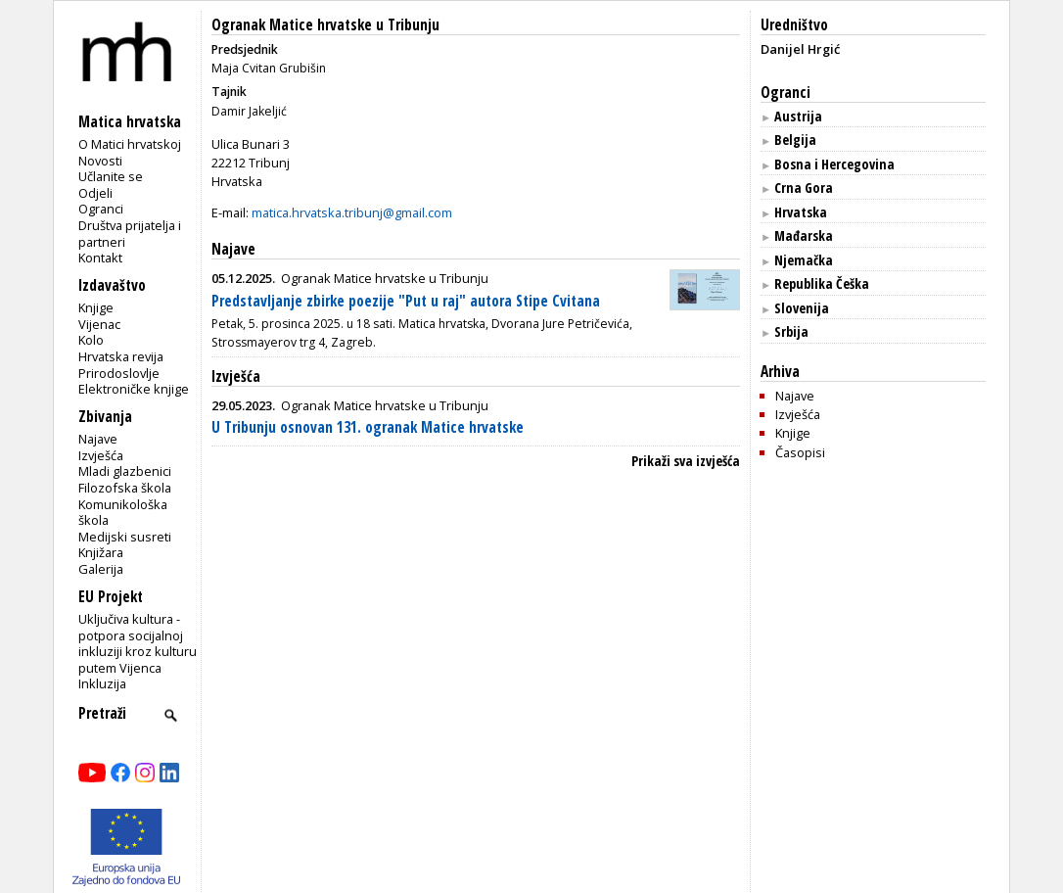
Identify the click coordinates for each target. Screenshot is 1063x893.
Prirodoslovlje (119, 373)
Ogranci (100, 208)
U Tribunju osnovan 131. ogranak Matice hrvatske (367, 427)
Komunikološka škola (122, 512)
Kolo (91, 340)
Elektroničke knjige (133, 389)
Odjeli (95, 193)
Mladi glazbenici (124, 471)
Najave (97, 438)
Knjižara (100, 552)
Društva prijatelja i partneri (129, 233)
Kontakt (100, 257)
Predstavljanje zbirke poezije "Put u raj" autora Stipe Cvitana (405, 301)
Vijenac (99, 324)
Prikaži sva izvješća (685, 460)
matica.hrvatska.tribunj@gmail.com (352, 212)
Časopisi (800, 452)
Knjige (96, 307)
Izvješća (100, 455)
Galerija (100, 569)
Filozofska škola (124, 487)
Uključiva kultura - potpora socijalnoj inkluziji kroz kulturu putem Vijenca (137, 643)
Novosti (100, 160)
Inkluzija (102, 683)
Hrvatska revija (120, 356)
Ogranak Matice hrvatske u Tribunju (325, 25)
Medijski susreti (124, 536)
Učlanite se (110, 176)
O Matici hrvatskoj (129, 144)
